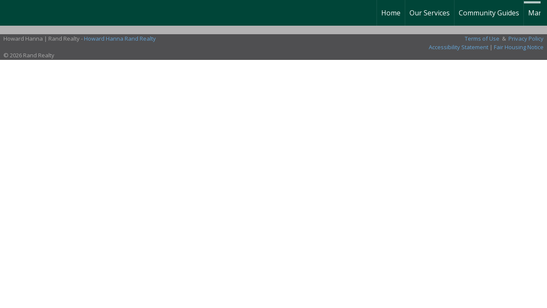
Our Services (430, 13)
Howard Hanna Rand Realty (120, 38)
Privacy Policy (526, 38)
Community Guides (489, 13)
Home (391, 13)
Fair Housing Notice (519, 47)
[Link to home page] (10, 13)
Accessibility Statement (458, 47)
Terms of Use (482, 38)
